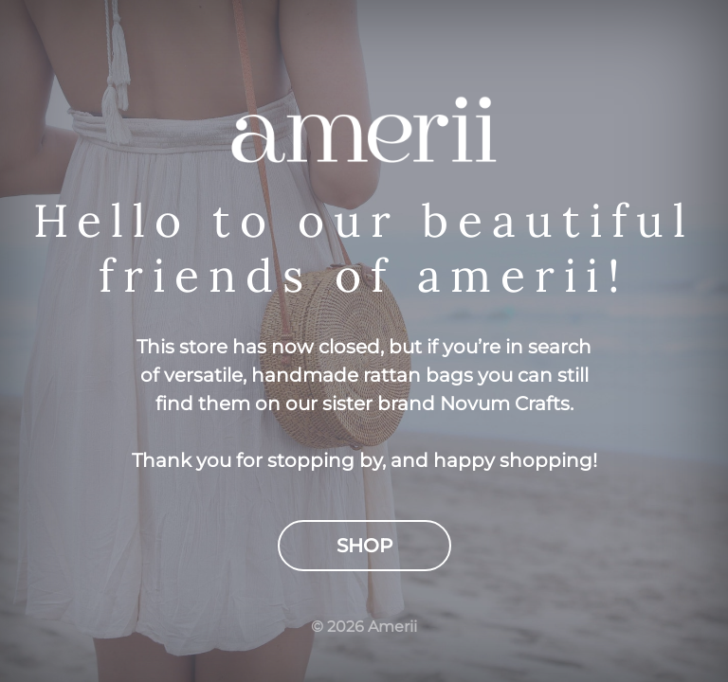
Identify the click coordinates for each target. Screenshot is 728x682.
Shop (364, 545)
